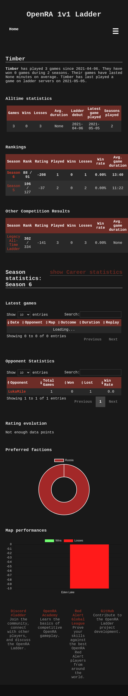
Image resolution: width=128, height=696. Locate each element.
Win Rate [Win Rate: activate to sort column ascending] (108, 383)
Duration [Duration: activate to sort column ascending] (91, 323)
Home (14, 29)
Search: (92, 315)
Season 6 (13, 175)
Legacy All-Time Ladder (13, 243)
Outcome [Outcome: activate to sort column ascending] (68, 323)
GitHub (107, 611)
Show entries (27, 315)
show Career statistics (86, 272)
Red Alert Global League (78, 617)
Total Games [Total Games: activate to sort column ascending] (48, 383)
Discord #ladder (18, 613)
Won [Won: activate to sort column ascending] (70, 383)
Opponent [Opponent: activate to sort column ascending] (33, 323)
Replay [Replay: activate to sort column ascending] (112, 323)
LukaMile (17, 392)
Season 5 (13, 188)
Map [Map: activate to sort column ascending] (52, 323)
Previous (93, 339)
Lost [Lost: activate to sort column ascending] (88, 383)
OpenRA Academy (50, 613)
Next (113, 339)
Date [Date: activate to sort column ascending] (14, 323)
